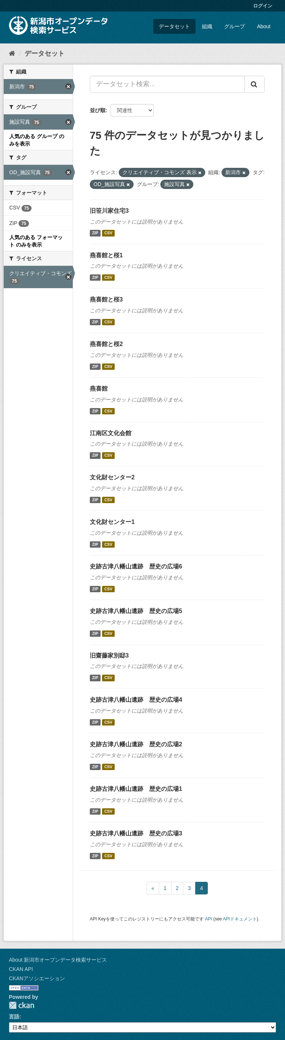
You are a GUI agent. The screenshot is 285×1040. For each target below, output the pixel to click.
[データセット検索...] (167, 84)
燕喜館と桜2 (106, 344)
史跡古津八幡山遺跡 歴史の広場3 (136, 833)
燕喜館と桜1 (106, 255)
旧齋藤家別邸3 (109, 655)
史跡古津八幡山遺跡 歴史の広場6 (136, 566)
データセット (174, 26)
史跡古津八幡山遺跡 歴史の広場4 (136, 700)
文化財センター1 (112, 522)
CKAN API (21, 969)
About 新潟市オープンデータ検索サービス (58, 960)
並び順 (97, 110)
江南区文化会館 (110, 433)
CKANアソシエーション (37, 978)
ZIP (95, 233)
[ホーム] (12, 53)
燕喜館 (99, 388)
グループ (234, 26)
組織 (207, 26)
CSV (108, 233)
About (264, 26)
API (208, 919)
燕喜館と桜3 (106, 299)
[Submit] (255, 84)
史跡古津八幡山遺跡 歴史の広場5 (136, 611)
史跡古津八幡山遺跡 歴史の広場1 (136, 789)
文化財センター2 (112, 477)
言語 (14, 1017)
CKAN (21, 1005)
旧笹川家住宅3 (109, 211)
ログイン (262, 6)
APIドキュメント (240, 919)
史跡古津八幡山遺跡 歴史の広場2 (136, 744)
